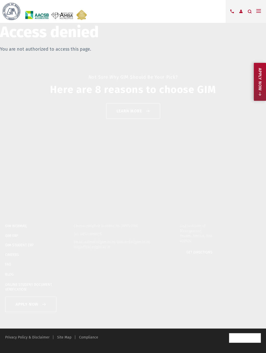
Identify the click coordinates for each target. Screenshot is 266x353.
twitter (233, 225)
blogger (258, 225)
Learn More (129, 110)
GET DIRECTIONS (199, 252)
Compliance (88, 337)
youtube (250, 225)
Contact (232, 11)
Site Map (64, 337)
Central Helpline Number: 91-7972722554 (106, 226)
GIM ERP (11, 236)
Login (241, 11)
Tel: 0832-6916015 (88, 234)
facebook (242, 225)
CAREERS (12, 255)
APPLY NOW (27, 304)
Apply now (260, 79)
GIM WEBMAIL (16, 226)
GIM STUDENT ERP (19, 245)
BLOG (9, 274)
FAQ (8, 264)
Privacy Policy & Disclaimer (27, 337)
